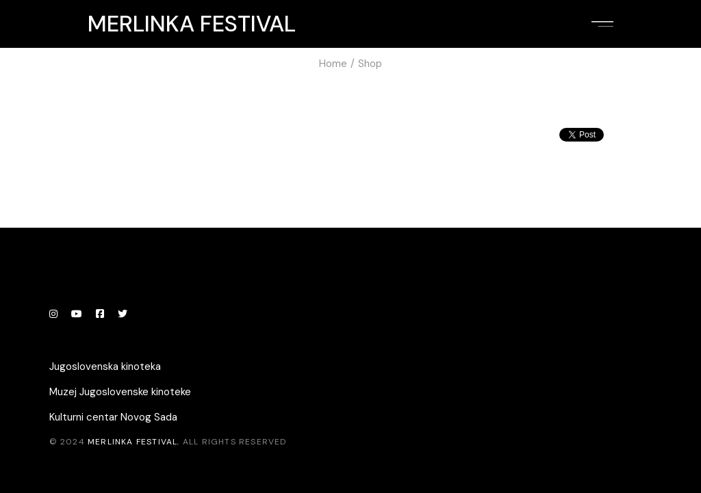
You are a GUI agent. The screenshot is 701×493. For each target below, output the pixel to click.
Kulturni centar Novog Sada (113, 417)
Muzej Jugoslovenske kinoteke (120, 392)
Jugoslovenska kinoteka (105, 366)
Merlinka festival (192, 24)
